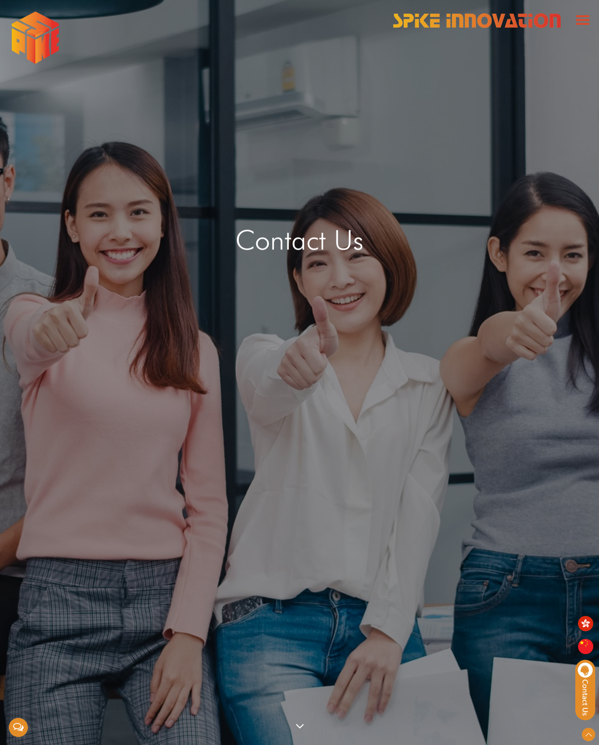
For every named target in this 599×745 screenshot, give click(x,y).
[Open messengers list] (18, 727)
